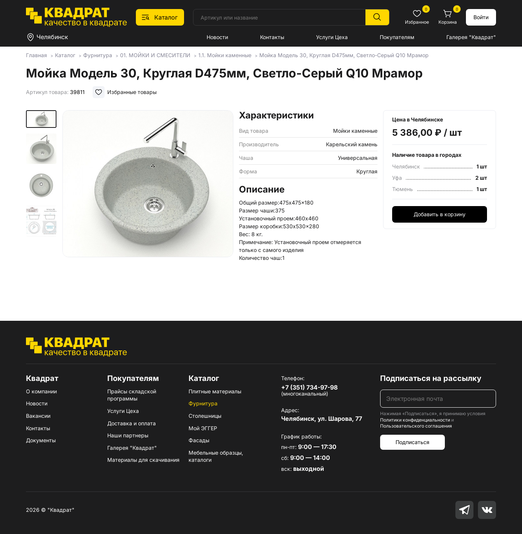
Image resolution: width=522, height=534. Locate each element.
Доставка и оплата (131, 423)
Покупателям (397, 37)
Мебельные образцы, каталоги (216, 456)
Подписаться (412, 442)
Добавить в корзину (440, 214)
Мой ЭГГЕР (203, 428)
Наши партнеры (127, 435)
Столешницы (205, 416)
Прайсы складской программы (131, 395)
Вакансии (38, 416)
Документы (41, 440)
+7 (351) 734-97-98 (309, 387)
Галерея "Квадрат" (471, 37)
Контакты (272, 37)
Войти (481, 17)
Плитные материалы (215, 391)
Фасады (199, 440)
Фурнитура (203, 403)
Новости (217, 37)
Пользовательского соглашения (416, 426)
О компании (41, 391)
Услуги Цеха (332, 37)
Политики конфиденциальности (415, 420)
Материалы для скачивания (143, 460)
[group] (147, 204)
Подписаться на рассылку (430, 378)
